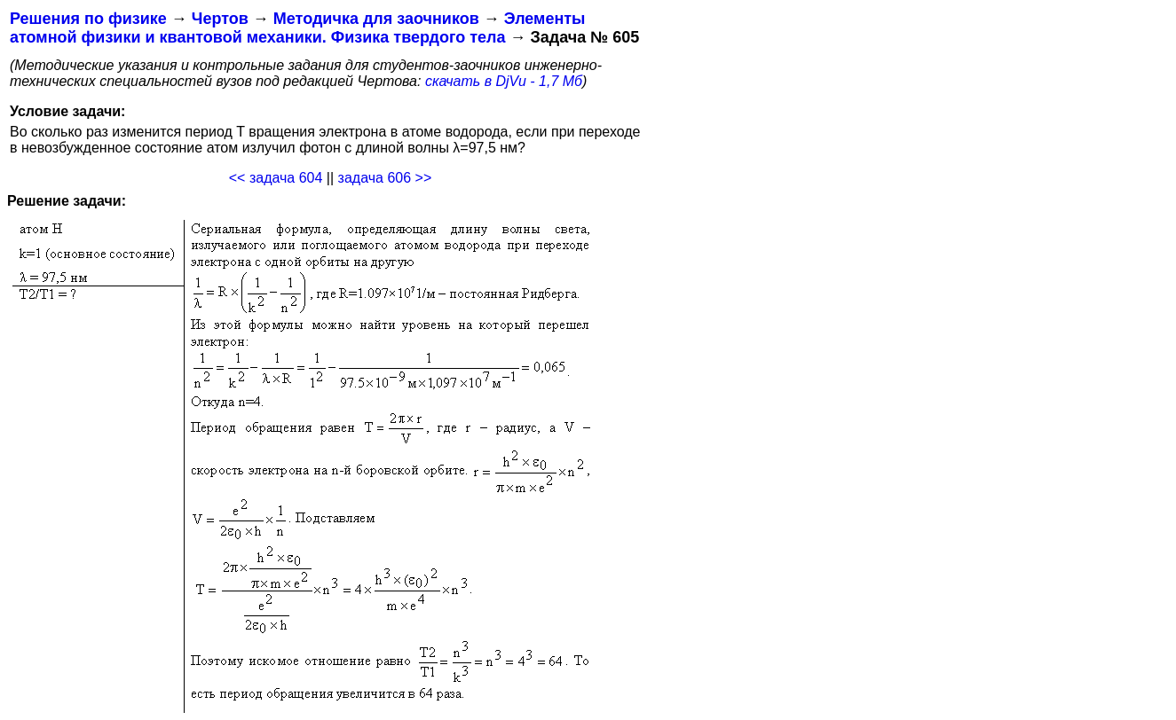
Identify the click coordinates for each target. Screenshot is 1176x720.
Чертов (220, 18)
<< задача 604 (276, 177)
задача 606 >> (385, 177)
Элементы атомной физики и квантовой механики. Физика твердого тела (298, 28)
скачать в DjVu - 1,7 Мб (503, 81)
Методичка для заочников (376, 18)
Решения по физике (88, 18)
